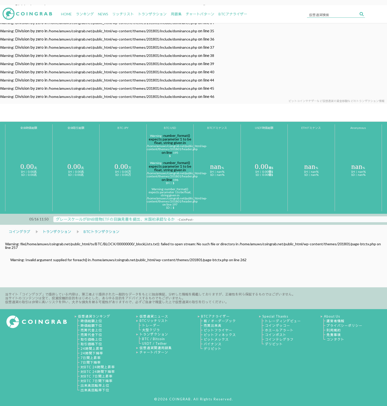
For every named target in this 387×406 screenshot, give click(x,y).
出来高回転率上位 (95, 385)
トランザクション (57, 231)
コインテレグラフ (279, 339)
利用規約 (333, 330)
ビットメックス (216, 339)
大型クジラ (151, 330)
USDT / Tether (154, 343)
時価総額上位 (91, 321)
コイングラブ (19, 231)
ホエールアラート (279, 330)
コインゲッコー (277, 325)
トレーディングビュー (283, 321)
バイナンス (213, 344)
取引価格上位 (91, 339)
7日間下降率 (91, 362)
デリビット (213, 349)
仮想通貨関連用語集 (156, 348)
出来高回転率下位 (95, 390)
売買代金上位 (91, 330)
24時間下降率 (92, 353)
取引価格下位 (91, 344)
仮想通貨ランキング (94, 316)
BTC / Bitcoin (153, 339)
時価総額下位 (91, 325)
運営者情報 (335, 321)
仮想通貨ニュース (154, 316)
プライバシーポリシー (344, 325)
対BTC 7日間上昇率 (97, 376)
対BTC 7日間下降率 (97, 381)
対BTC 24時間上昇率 (98, 367)
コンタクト (335, 339)
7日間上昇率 (91, 358)
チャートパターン (154, 352)
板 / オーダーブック (220, 321)
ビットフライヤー (218, 330)
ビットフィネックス (220, 335)
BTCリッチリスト (154, 321)
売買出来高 (213, 325)
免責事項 (333, 335)
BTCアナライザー (215, 316)
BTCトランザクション (102, 231)
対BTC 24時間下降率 (98, 372)
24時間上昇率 (92, 349)
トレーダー (151, 325)
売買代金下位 (91, 335)
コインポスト (275, 335)
